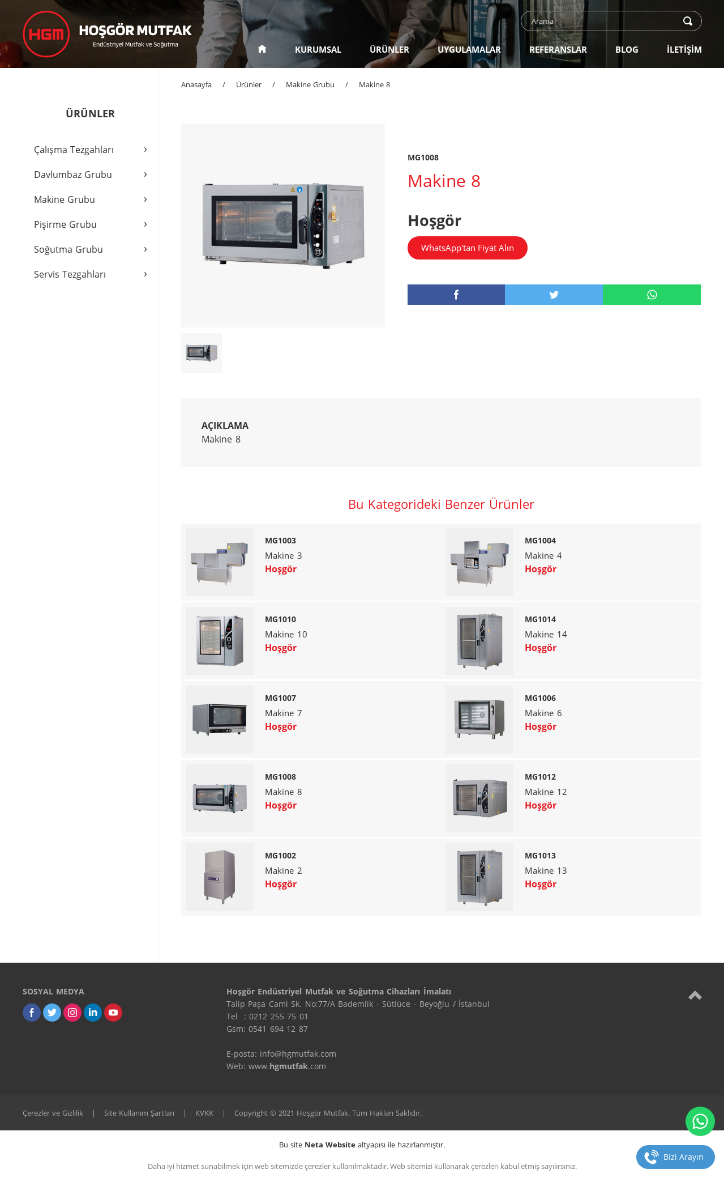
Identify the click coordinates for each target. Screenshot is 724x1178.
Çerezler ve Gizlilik (53, 1113)
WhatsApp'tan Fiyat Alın (467, 247)
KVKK (204, 1113)
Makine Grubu (310, 84)
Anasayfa (196, 84)
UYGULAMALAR (469, 49)
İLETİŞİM (684, 49)
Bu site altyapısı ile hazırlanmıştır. (362, 1144)
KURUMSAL (318, 49)
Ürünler (249, 84)
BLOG (627, 49)
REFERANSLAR (558, 49)
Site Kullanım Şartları (139, 1113)
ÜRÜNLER (389, 49)
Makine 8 (374, 84)
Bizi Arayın (683, 1156)
